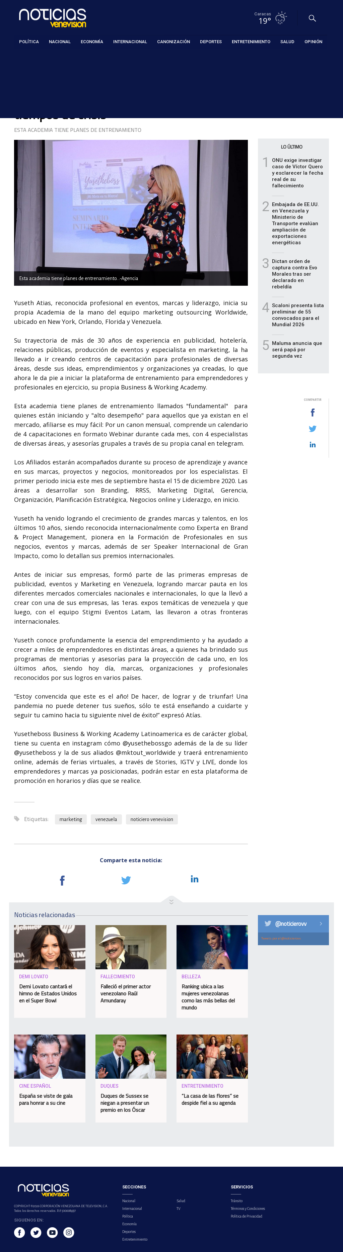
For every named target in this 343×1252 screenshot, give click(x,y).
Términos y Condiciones (248, 1208)
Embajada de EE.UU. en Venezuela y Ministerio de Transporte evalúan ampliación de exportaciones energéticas (295, 223)
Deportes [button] (211, 41)
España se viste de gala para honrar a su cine (45, 1099)
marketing (71, 819)
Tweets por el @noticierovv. (281, 938)
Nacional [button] (60, 41)
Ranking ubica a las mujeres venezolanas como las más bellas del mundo (208, 996)
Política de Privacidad (246, 1216)
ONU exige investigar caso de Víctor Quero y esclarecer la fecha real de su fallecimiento (297, 173)
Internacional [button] (130, 41)
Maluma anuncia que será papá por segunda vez (297, 349)
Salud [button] (287, 41)
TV (179, 1208)
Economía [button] (92, 41)
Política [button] (29, 41)
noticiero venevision (152, 819)
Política (127, 1216)
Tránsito (237, 1201)
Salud (181, 1201)
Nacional (128, 1201)
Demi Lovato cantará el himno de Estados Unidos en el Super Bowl (48, 993)
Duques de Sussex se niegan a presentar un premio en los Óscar (124, 1103)
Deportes (129, 1232)
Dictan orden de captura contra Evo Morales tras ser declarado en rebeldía (294, 274)
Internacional (132, 1208)
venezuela (106, 819)
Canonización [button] (173, 41)
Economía (129, 1224)
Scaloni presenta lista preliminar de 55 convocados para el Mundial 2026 (298, 315)
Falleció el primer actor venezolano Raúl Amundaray (125, 993)
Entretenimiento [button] (251, 41)
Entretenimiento (30, 57)
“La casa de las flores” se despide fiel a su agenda (210, 1099)
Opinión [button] (313, 41)
